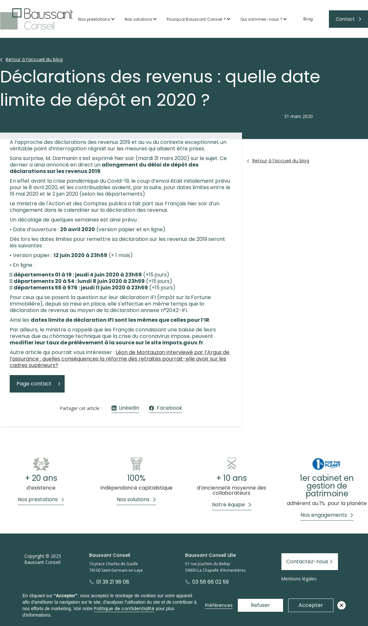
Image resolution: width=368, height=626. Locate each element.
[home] (36, 18)
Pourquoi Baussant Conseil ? (196, 19)
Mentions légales (299, 579)
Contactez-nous (307, 561)
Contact (345, 19)
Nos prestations (94, 19)
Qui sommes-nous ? (261, 19)
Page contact (33, 383)
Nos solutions (138, 19)
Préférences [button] (219, 605)
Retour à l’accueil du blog (34, 59)
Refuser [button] (260, 605)
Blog (308, 19)
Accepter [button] (311, 605)
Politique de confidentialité (124, 608)
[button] (96, 19)
